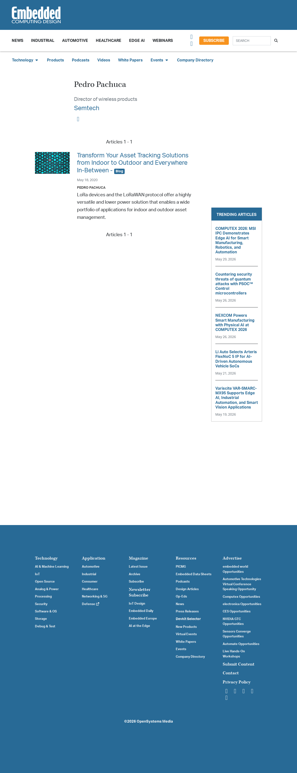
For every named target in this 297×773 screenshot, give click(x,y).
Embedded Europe (143, 618)
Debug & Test (45, 626)
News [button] (17, 41)
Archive (134, 574)
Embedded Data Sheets (193, 574)
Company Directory (195, 60)
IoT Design (137, 603)
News (180, 604)
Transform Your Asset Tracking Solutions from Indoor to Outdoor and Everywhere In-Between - (132, 162)
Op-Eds (181, 596)
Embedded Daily (141, 610)
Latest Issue (138, 566)
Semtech (86, 108)
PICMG (181, 566)
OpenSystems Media (155, 721)
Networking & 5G (94, 596)
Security (41, 604)
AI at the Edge (139, 625)
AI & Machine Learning (52, 566)
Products (55, 60)
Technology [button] (25, 60)
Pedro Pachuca (91, 187)
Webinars (163, 41)
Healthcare (108, 41)
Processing (43, 596)
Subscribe (214, 41)
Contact (231, 673)
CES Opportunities (237, 611)
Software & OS (46, 611)
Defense (91, 604)
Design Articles (187, 589)
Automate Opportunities (241, 644)
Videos (103, 60)
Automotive (75, 41)
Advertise (232, 558)
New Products (186, 626)
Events (181, 649)
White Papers (130, 60)
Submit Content (238, 664)
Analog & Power (47, 589)
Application (93, 558)
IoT (37, 574)
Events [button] (160, 60)
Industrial (42, 41)
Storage (41, 618)
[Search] (252, 40)
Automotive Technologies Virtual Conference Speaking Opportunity (242, 584)
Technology (46, 558)
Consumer (90, 581)
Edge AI (137, 41)
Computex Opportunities (241, 596)
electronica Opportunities (242, 604)
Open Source (45, 581)
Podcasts (80, 60)
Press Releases (187, 611)
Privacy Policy (237, 682)
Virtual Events (186, 634)
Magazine (138, 558)
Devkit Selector (188, 619)
